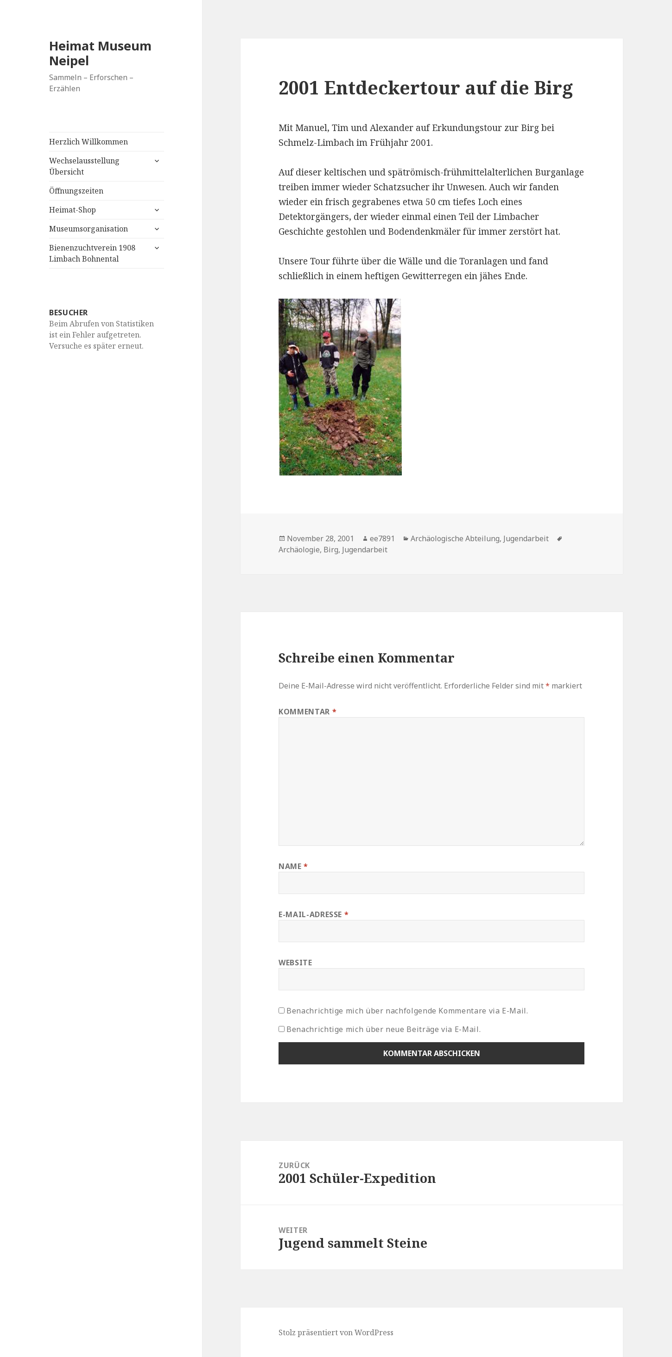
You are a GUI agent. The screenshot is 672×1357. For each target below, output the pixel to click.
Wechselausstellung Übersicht (84, 166)
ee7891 (382, 538)
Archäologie (299, 549)
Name (293, 866)
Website (295, 962)
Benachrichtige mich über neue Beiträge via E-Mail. (383, 1029)
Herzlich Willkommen (88, 142)
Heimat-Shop (72, 210)
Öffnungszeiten (76, 191)
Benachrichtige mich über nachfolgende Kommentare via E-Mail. (407, 1011)
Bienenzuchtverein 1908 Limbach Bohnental (92, 253)
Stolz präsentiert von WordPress (336, 1332)
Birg (330, 549)
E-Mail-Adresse (314, 914)
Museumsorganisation (88, 229)
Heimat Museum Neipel (100, 53)
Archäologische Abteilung (455, 538)
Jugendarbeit (526, 538)
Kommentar (307, 712)
